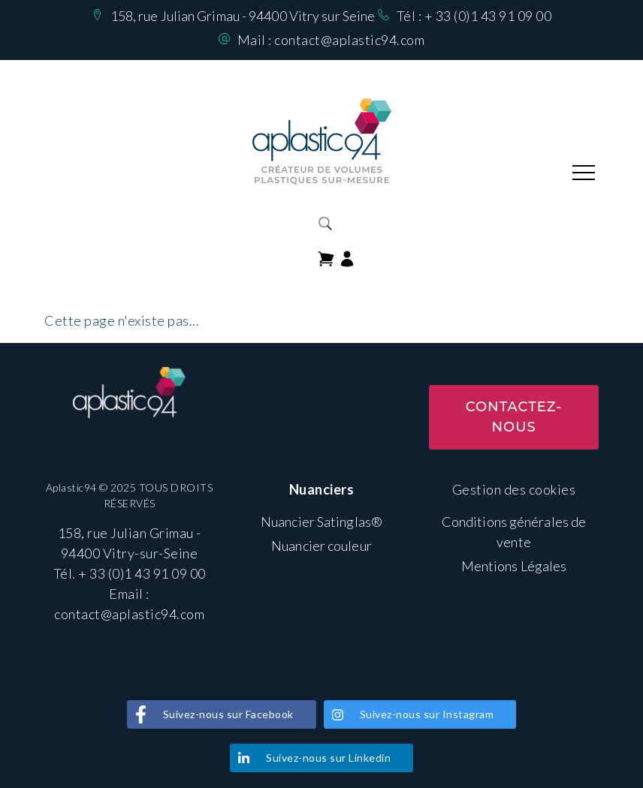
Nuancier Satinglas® (321, 521)
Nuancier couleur (321, 545)
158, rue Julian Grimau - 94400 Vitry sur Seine (243, 16)
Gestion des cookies (514, 489)
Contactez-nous (514, 417)
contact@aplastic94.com (349, 40)
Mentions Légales (514, 566)
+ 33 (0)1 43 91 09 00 (488, 16)
